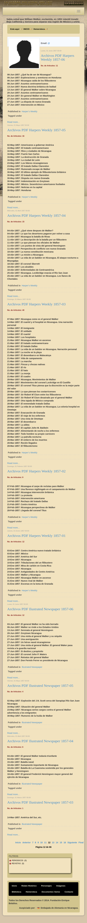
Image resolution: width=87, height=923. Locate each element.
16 (65, 842)
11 (45, 842)
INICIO (26, 29)
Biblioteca (16, 892)
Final (81, 842)
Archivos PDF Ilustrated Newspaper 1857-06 (40, 609)
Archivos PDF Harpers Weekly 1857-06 (57, 57)
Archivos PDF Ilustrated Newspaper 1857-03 (40, 802)
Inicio (18, 842)
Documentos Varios (51, 892)
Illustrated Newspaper (32, 667)
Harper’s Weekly (29, 111)
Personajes (46, 886)
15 (61, 842)
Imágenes (60, 886)
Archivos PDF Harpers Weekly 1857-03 (36, 304)
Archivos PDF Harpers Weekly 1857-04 (36, 215)
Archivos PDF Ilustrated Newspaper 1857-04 (40, 741)
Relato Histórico (29, 886)
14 (57, 842)
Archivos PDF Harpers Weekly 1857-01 (36, 536)
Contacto (69, 892)
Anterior (26, 842)
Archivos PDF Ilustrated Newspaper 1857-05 (40, 686)
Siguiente (72, 842)
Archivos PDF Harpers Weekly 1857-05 (36, 130)
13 (53, 842)
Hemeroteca (39, 29)
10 (41, 842)
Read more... (13, 122)
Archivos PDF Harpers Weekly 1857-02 (36, 471)
